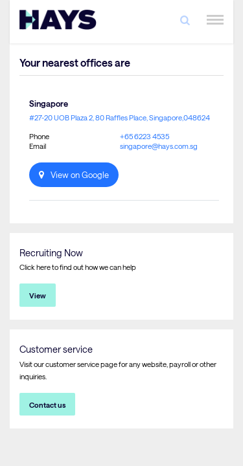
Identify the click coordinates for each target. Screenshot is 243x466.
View (37, 295)
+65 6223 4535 (144, 136)
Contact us (47, 405)
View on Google (80, 174)
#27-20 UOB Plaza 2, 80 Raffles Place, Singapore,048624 (119, 117)
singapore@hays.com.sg (159, 146)
